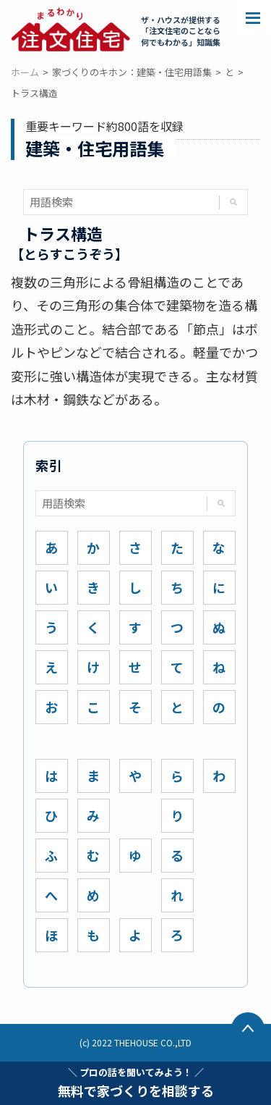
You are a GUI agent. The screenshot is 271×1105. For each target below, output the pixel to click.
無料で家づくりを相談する (136, 1082)
